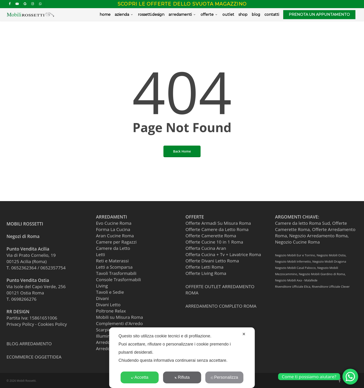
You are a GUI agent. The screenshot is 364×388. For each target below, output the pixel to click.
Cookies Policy (52, 324)
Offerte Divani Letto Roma (212, 261)
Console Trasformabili (118, 280)
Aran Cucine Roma (115, 236)
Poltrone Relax (111, 311)
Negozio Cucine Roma (297, 242)
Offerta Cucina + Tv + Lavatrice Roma (223, 254)
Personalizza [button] (224, 377)
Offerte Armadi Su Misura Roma (218, 223)
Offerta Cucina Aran (205, 248)
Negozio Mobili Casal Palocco (295, 268)
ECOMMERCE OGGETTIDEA (34, 357)
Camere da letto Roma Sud (302, 223)
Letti (100, 254)
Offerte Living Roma (205, 273)
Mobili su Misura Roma (119, 317)
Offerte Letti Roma (204, 267)
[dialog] (182, 357)
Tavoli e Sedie (110, 292)
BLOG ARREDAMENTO (29, 344)
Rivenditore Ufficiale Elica (292, 286)
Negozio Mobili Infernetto (293, 261)
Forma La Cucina (113, 229)
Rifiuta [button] (182, 377)
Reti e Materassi (112, 261)
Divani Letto (108, 305)
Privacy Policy (20, 324)
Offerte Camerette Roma (210, 236)
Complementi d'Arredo (119, 323)
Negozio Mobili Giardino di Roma (322, 274)
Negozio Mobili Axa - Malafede (296, 280)
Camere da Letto (113, 248)
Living (102, 286)
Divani (102, 298)
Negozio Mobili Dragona (329, 261)
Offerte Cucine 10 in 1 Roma (214, 242)
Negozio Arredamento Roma (318, 236)
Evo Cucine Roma (114, 223)
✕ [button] (244, 334)
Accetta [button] (139, 377)
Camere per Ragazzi (116, 242)
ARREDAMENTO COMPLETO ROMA (220, 306)
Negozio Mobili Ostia (331, 255)
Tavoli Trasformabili (116, 273)
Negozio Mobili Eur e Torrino (295, 255)
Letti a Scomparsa (114, 267)
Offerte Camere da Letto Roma (216, 229)
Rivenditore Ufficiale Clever (331, 286)
